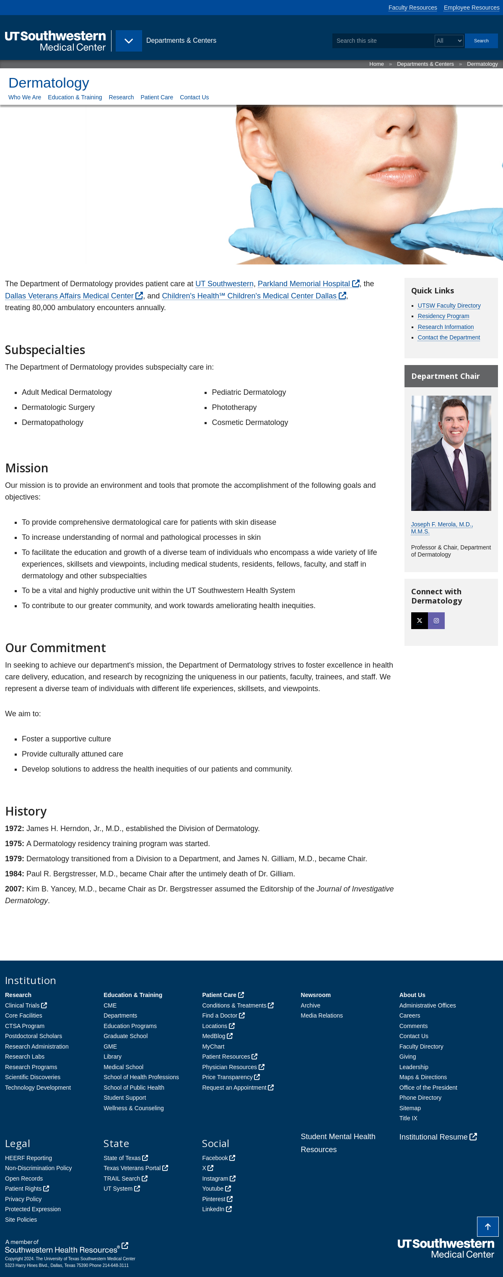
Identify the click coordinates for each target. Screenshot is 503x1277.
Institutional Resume (433, 1137)
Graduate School (126, 1036)
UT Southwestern (224, 284)
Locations (214, 1026)
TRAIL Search (122, 1178)
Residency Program (443, 316)
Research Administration (37, 1046)
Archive (311, 1005)
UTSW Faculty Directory (449, 305)
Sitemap (410, 1108)
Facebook (215, 1158)
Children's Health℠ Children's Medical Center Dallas (249, 296)
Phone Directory (420, 1097)
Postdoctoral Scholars (33, 1036)
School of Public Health (134, 1087)
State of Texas (122, 1158)
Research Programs (31, 1067)
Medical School (123, 1067)
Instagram (215, 1178)
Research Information (446, 327)
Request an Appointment (234, 1087)
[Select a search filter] (449, 41)
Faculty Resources (413, 7)
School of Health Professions (141, 1077)
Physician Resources (229, 1067)
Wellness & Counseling (134, 1108)
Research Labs (24, 1056)
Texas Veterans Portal (132, 1168)
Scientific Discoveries (32, 1077)
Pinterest (213, 1199)
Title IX (408, 1118)
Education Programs (130, 1026)
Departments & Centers (425, 64)
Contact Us (194, 97)
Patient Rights (23, 1188)
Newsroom (316, 995)
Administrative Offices (427, 1005)
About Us (412, 995)
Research (121, 97)
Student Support (125, 1097)
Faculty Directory (421, 1046)
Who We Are (24, 97)
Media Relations (322, 1015)
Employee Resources (472, 7)
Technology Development (38, 1087)
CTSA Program (24, 1026)
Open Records (24, 1178)
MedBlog (213, 1036)
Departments (120, 1015)
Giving (407, 1056)
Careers (409, 1015)
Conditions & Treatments (234, 1005)
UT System (118, 1188)
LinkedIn (213, 1209)
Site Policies (21, 1219)
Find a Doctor (219, 1015)
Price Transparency (227, 1077)
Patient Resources (226, 1056)
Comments (413, 1026)
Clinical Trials (22, 1005)
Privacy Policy (23, 1199)
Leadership (413, 1067)
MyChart (213, 1046)
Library (113, 1056)
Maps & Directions (423, 1077)
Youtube (212, 1188)
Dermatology (482, 64)
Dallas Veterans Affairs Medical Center (69, 296)
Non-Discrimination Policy (38, 1168)
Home (376, 64)
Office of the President (428, 1087)
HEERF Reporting (28, 1158)
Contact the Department (449, 337)
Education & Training (75, 97)
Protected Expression (33, 1209)
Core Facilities (23, 1015)
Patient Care (156, 97)
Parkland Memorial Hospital (304, 284)
